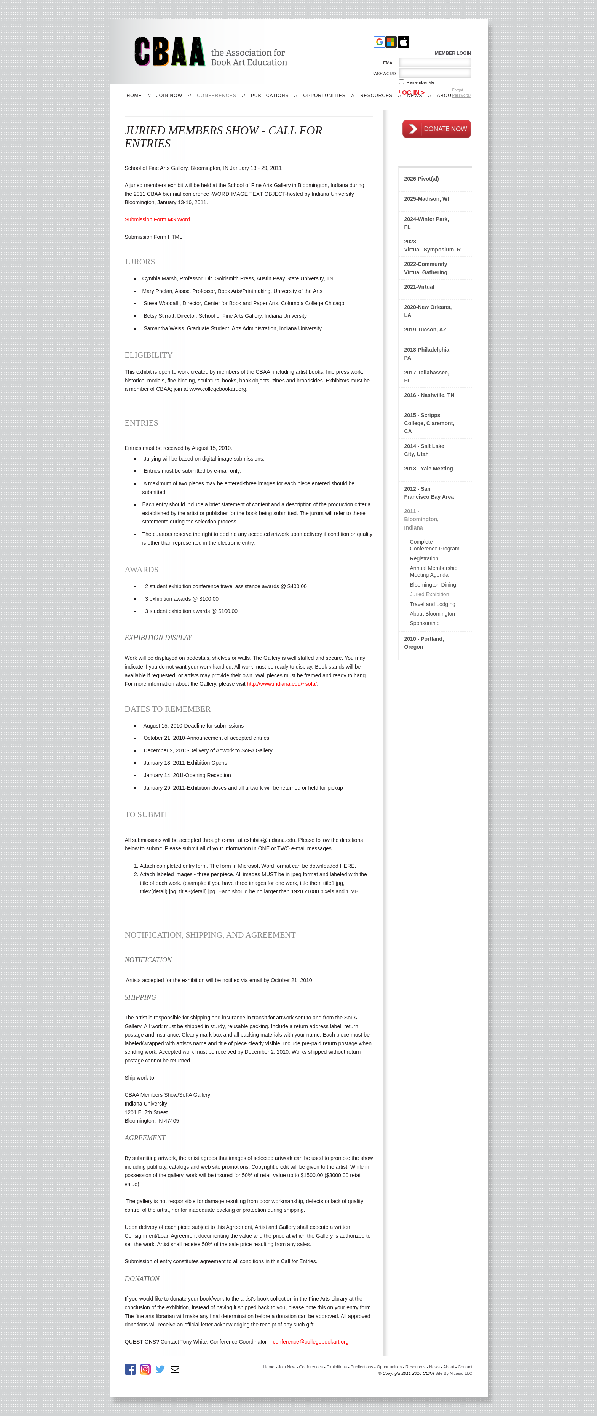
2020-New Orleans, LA (428, 311)
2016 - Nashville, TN (429, 395)
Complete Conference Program (435, 545)
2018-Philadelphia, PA (427, 354)
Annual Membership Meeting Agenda (434, 571)
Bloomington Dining (433, 585)
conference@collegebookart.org (310, 1342)
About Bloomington (432, 614)
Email (388, 63)
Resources (376, 95)
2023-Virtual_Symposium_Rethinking (432, 245)
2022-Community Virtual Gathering (426, 268)
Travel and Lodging (433, 604)
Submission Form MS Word (157, 219)
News (414, 95)
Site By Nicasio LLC (453, 1373)
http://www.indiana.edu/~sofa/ (282, 684)
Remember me (420, 82)
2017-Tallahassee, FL (426, 377)
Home (134, 95)
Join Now (169, 95)
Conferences (216, 95)
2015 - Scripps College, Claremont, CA (429, 423)
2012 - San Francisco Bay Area (429, 493)
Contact (465, 1367)
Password (382, 73)
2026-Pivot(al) (421, 179)
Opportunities (324, 95)
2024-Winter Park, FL (426, 223)
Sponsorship (425, 623)
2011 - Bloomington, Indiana (421, 519)
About (446, 95)
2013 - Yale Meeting (428, 469)
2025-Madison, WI (426, 199)
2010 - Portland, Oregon (424, 643)
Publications (270, 95)
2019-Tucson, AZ (425, 329)
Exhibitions (337, 1367)
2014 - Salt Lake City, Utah (424, 450)
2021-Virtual (419, 287)
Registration (424, 558)
